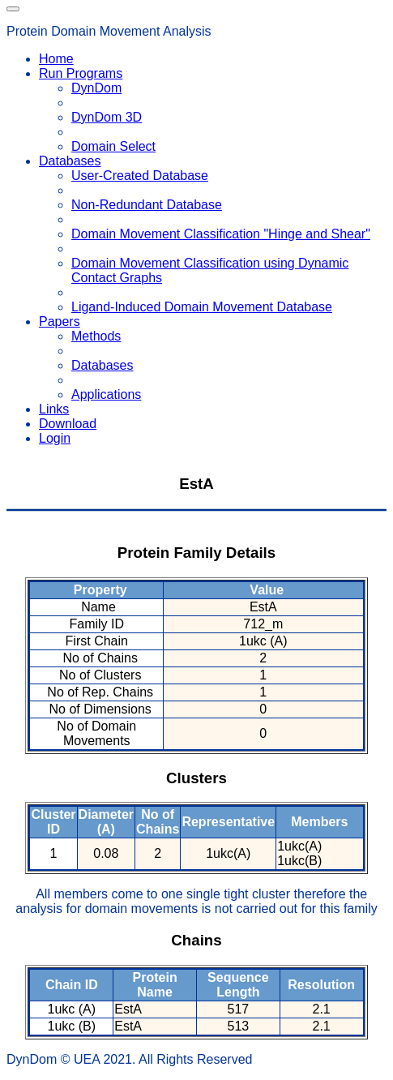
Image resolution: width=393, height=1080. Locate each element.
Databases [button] (70, 161)
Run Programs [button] (80, 73)
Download (67, 424)
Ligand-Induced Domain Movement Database (201, 307)
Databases (102, 365)
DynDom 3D (106, 117)
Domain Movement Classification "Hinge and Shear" (220, 234)
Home (56, 59)
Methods (96, 336)
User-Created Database (139, 175)
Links (54, 409)
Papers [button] (59, 321)
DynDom (96, 88)
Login (54, 438)
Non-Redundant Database (146, 205)
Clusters (196, 777)
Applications (106, 394)
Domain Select (113, 146)
